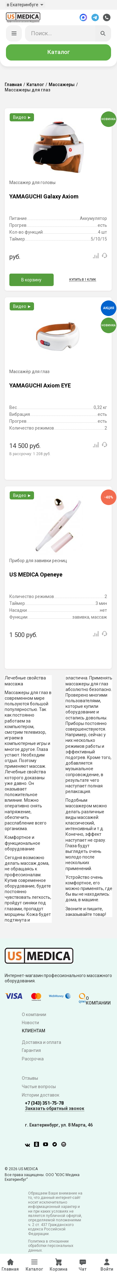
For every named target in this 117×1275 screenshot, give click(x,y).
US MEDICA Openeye (35, 575)
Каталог (58, 52)
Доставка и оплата (41, 1042)
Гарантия (31, 1051)
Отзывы (30, 1078)
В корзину (31, 280)
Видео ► (22, 117)
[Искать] (103, 34)
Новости (30, 1023)
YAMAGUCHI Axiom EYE (40, 386)
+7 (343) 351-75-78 (44, 1103)
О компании (34, 1014)
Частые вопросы (39, 1087)
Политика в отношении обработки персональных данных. (50, 1246)
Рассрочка (33, 1059)
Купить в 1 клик (82, 280)
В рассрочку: (30, 454)
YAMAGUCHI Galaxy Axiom (44, 197)
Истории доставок (40, 1095)
